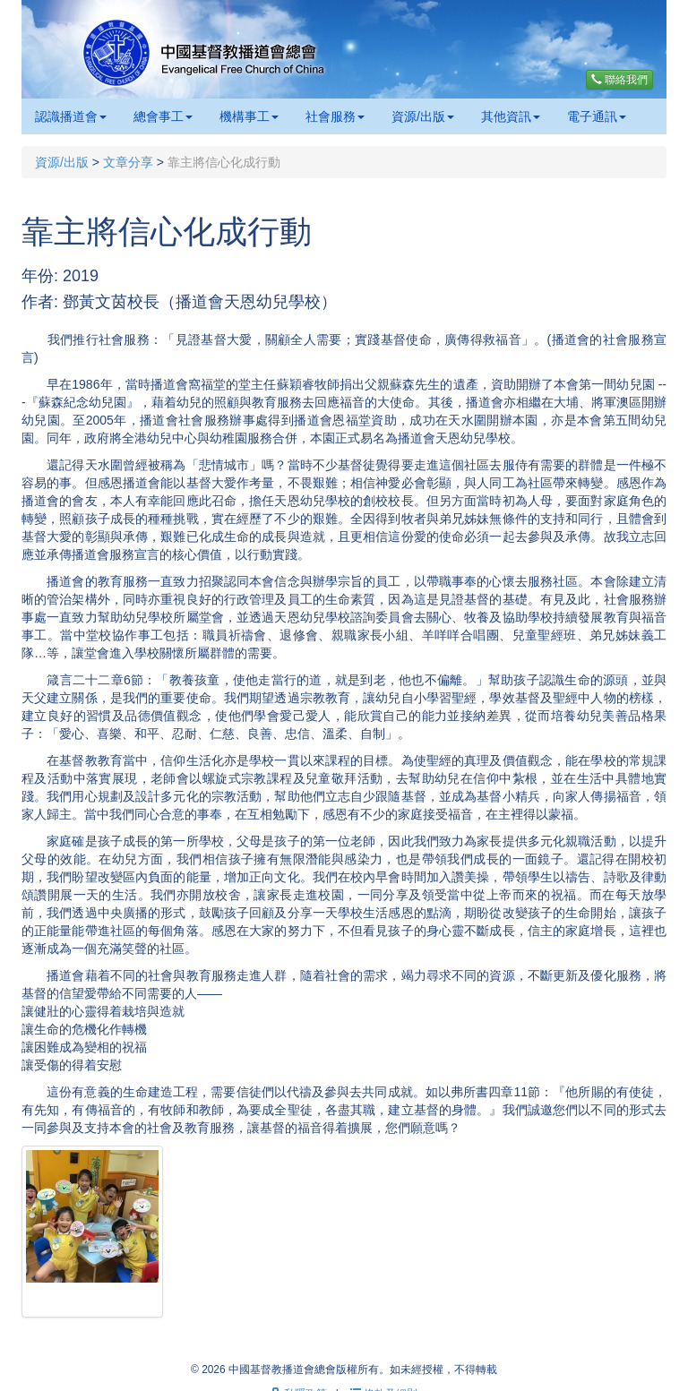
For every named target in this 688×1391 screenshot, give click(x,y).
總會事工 (163, 116)
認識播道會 (71, 116)
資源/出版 (422, 116)
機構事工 (249, 116)
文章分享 (128, 162)
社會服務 (335, 116)
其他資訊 (510, 116)
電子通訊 (596, 116)
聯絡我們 (619, 79)
